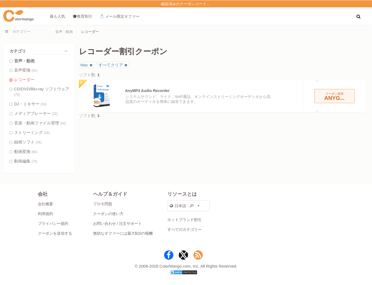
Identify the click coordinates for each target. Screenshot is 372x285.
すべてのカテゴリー (184, 229)
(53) (43, 104)
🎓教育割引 (82, 16)
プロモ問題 (102, 204)
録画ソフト (28, 142)
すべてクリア (111, 65)
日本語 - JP (182, 206)
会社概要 (45, 204)
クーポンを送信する (55, 233)
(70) (34, 161)
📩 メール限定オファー (120, 16)
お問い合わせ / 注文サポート (117, 223)
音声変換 (26, 70)
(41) (34, 70)
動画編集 (26, 161)
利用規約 (45, 214)
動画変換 (26, 151)
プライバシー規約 (53, 223)
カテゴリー (21, 31)
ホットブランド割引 (184, 219)
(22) (55, 114)
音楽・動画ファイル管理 (40, 123)
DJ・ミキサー (30, 104)
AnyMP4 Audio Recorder (147, 90)
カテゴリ (40, 51)
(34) (63, 123)
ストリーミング (32, 132)
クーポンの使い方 (108, 214)
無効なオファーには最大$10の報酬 (123, 233)
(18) (47, 133)
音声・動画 (64, 32)
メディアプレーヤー (36, 113)
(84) (34, 152)
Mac (84, 65)
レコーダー (24, 79)
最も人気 (57, 16)
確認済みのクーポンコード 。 (186, 4)
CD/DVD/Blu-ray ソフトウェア (41, 92)
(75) (17, 95)
